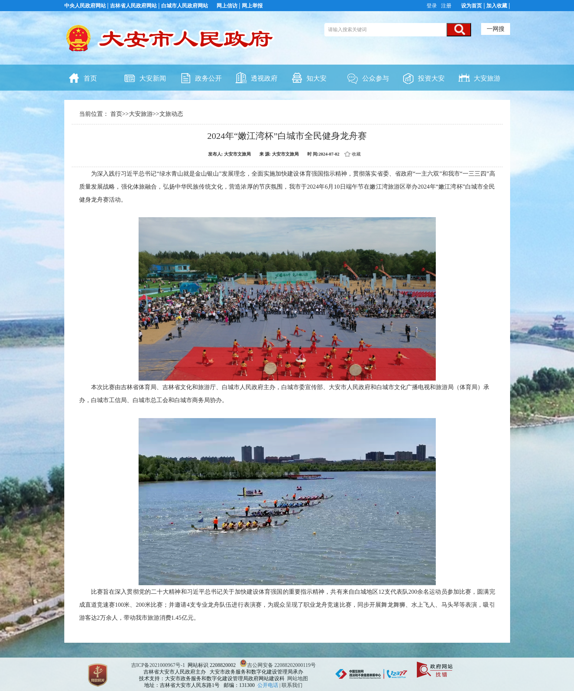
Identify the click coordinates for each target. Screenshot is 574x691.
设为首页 (471, 6)
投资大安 (423, 77)
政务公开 (200, 77)
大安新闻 (145, 77)
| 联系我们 (290, 685)
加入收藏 (496, 6)
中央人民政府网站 (85, 6)
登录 (432, 6)
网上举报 (252, 6)
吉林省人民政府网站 (133, 6)
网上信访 (227, 6)
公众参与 (368, 77)
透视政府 (256, 77)
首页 (82, 77)
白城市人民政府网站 (184, 6)
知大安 (309, 77)
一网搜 (496, 29)
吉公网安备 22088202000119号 (278, 665)
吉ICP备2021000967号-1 (158, 665)
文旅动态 (171, 114)
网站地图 (297, 678)
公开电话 (268, 685)
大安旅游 (479, 77)
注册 (445, 6)
